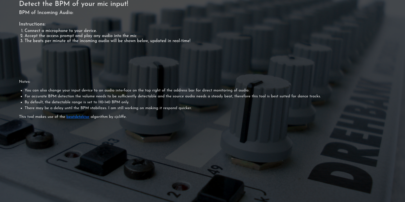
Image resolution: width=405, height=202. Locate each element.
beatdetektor (77, 117)
